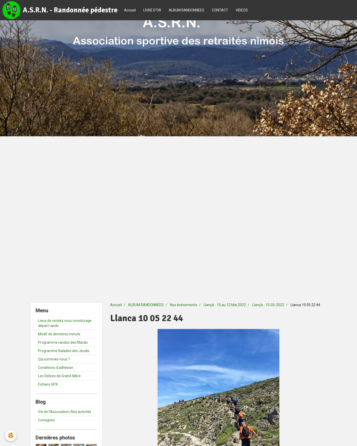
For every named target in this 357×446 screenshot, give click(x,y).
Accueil (130, 10)
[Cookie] (10, 435)
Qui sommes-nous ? (54, 359)
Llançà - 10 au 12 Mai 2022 (224, 305)
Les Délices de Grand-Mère (59, 376)
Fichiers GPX (48, 384)
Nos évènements (183, 305)
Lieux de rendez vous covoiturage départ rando (65, 323)
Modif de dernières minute (59, 334)
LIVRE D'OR (152, 10)
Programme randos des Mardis (63, 342)
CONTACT (220, 10)
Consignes (46, 420)
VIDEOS (242, 10)
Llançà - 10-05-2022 (268, 305)
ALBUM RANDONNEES (186, 10)
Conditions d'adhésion (55, 368)
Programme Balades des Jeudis (63, 351)
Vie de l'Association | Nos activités (64, 412)
